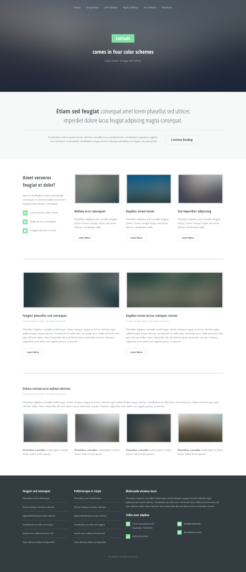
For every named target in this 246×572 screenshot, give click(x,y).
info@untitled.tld (192, 523)
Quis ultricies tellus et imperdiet (39, 542)
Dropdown (92, 7)
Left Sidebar (110, 7)
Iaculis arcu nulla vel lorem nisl (38, 533)
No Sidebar (150, 7)
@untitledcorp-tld (192, 532)
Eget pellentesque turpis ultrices (39, 515)
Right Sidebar (130, 7)
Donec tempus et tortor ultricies (38, 507)
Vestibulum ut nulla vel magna (38, 524)
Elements (167, 7)
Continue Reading (182, 139)
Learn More (84, 237)
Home (77, 7)
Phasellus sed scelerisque (36, 498)
